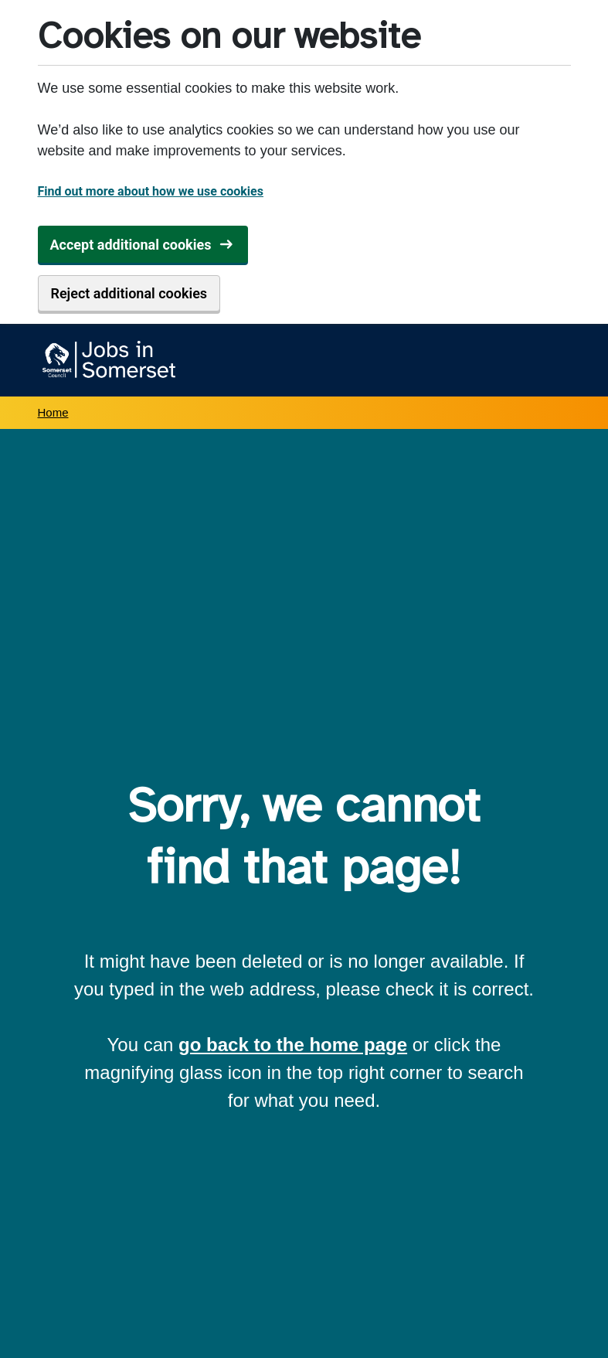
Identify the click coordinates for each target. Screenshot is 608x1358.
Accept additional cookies (131, 245)
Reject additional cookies (129, 293)
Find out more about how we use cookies (150, 191)
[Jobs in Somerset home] (107, 360)
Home (53, 412)
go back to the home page (292, 1044)
